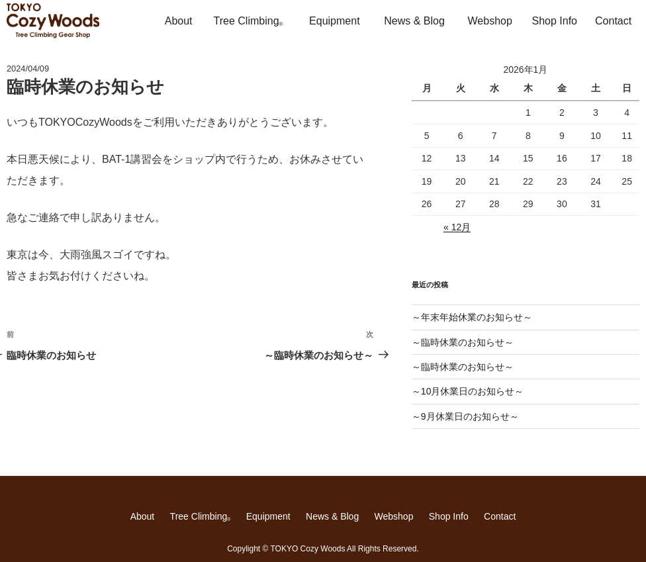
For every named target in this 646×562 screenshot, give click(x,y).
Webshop (490, 20)
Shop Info (555, 20)
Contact (613, 20)
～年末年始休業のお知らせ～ (472, 317)
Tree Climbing (248, 21)
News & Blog (414, 20)
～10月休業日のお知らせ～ (468, 391)
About (179, 20)
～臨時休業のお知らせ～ (463, 342)
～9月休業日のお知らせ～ (465, 416)
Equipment (334, 20)
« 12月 (457, 227)
